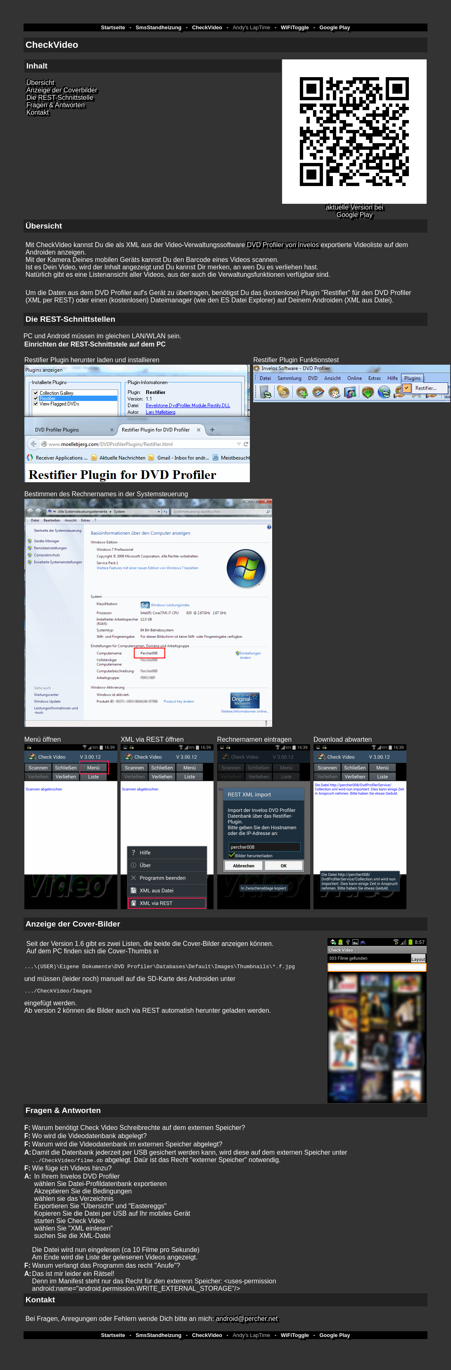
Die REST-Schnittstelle (59, 97)
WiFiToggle (295, 27)
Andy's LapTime (252, 27)
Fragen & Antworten (55, 104)
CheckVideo (207, 27)
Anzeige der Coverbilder (61, 90)
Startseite (113, 27)
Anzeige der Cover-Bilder (73, 924)
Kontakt (37, 112)
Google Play (335, 27)
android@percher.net (247, 1318)
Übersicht (40, 82)
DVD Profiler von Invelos (283, 244)
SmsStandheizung (158, 27)
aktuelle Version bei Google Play (354, 211)
